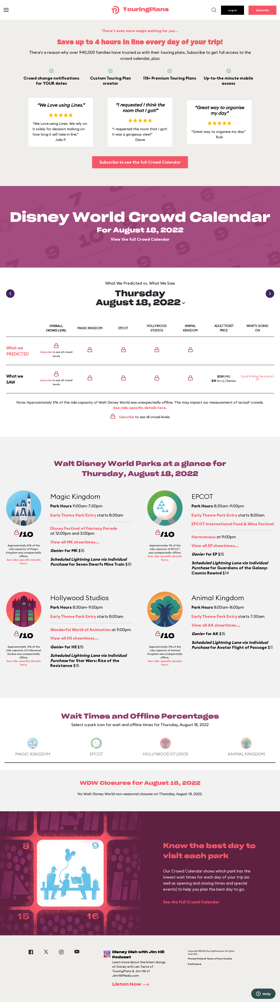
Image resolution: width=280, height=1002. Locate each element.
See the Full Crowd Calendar (191, 902)
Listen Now (132, 985)
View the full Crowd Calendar (140, 239)
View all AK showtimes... (216, 625)
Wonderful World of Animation (80, 629)
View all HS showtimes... (74, 638)
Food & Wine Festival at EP (257, 377)
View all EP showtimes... (215, 545)
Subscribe (262, 10)
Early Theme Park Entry (73, 515)
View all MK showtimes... (74, 542)
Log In (232, 10)
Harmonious (204, 536)
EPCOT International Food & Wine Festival (233, 523)
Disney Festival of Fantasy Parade (83, 528)
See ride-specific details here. (140, 407)
